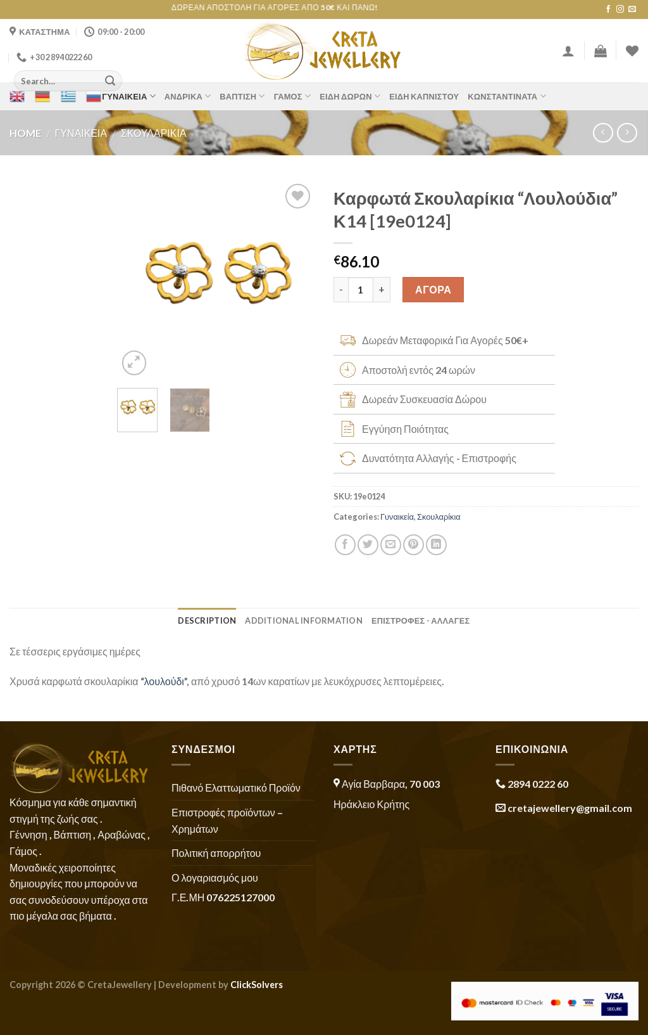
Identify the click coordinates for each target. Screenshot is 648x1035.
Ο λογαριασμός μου (214, 877)
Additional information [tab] (304, 620)
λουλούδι (164, 681)
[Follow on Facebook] (608, 9)
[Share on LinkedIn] (436, 544)
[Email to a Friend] (390, 544)
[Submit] (110, 81)
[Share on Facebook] (345, 544)
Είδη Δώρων (350, 96)
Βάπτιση (242, 96)
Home (25, 133)
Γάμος (292, 96)
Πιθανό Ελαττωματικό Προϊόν (236, 787)
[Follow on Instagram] (620, 9)
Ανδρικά (188, 96)
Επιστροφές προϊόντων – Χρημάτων (227, 820)
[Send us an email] (632, 9)
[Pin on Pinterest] (413, 544)
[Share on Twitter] (368, 544)
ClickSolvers (256, 984)
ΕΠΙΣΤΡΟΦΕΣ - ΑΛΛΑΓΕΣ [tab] (420, 620)
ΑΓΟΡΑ (433, 289)
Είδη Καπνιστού (424, 96)
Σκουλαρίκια (154, 133)
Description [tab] (207, 620)
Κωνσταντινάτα (506, 96)
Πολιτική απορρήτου (216, 853)
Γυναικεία (129, 96)
